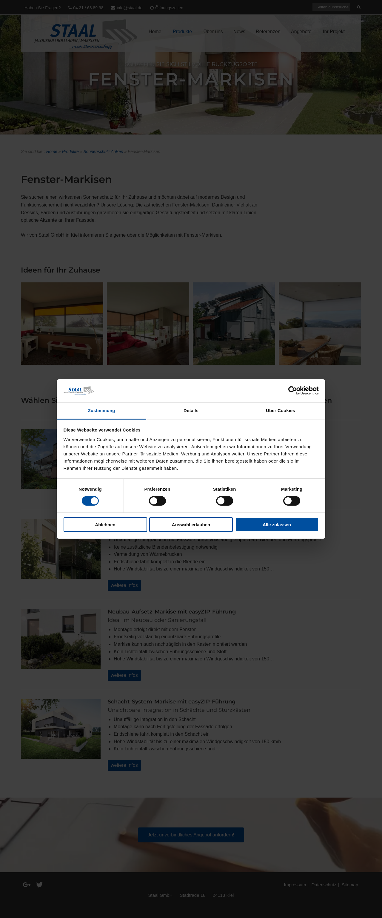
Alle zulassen (277, 524)
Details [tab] (191, 410)
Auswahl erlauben (191, 524)
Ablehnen (105, 524)
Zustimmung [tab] (101, 410)
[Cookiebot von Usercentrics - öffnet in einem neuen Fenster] (293, 390)
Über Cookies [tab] (280, 410)
